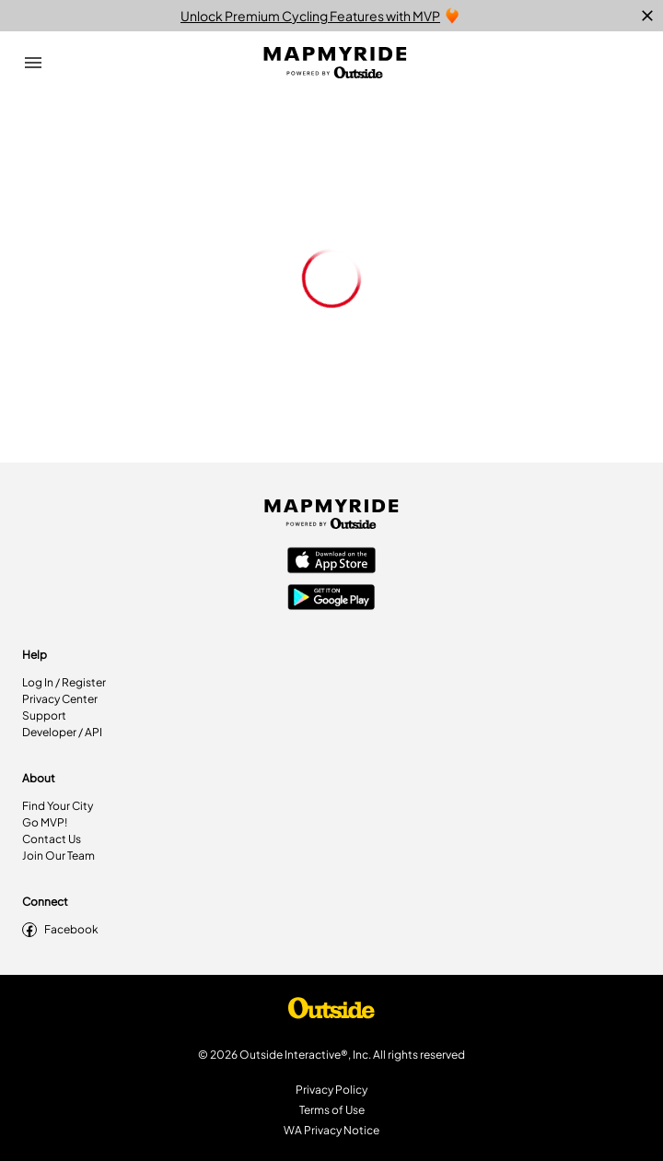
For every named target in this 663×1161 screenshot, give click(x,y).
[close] (647, 16)
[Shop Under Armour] (331, 1012)
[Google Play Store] (331, 598)
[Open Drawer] (33, 63)
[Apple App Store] (331, 562)
